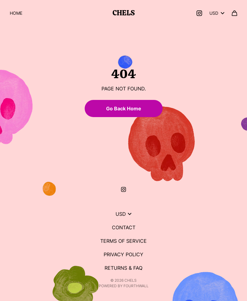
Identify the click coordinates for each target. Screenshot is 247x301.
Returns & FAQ (123, 268)
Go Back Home (123, 108)
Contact (123, 227)
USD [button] (216, 13)
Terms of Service (123, 241)
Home (16, 13)
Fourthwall (136, 286)
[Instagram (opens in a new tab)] (199, 13)
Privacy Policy (123, 254)
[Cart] (234, 13)
